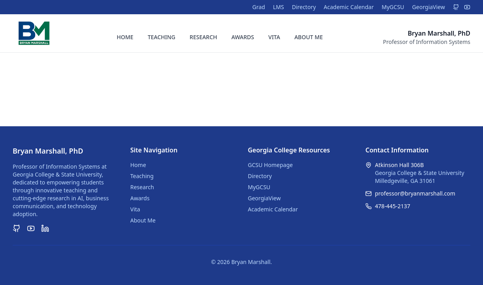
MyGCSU (393, 7)
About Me (143, 220)
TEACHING (162, 37)
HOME (125, 37)
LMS (278, 7)
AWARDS (242, 37)
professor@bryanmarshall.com (415, 193)
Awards (140, 198)
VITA (274, 37)
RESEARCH (204, 37)
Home (138, 165)
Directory (304, 7)
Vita (135, 209)
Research (142, 187)
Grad (258, 7)
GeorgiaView (428, 7)
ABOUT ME (308, 37)
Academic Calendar (349, 7)
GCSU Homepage (270, 165)
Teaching (142, 176)
